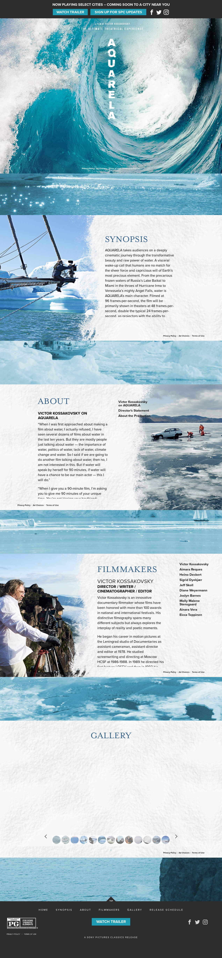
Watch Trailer (70, 12)
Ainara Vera (188, 609)
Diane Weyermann (193, 590)
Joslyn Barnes (190, 596)
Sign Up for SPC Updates (118, 12)
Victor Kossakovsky (194, 564)
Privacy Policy (88, 168)
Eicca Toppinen (191, 615)
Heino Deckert (190, 575)
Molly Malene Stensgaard (190, 602)
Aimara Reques (191, 569)
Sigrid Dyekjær (191, 580)
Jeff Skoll (186, 585)
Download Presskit (131, 168)
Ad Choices (101, 168)
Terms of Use (114, 168)
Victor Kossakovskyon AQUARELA (132, 403)
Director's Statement (133, 410)
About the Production (134, 416)
